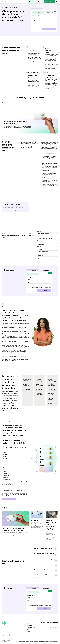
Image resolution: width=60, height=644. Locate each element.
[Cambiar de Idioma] (10, 635)
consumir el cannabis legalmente (11, 129)
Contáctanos (33, 625)
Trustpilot (4, 102)
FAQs (33, 629)
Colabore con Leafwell (33, 627)
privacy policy (53, 25)
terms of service (46, 25)
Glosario (33, 631)
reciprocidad (21, 447)
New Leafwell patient (32, 270)
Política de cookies (33, 633)
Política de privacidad (33, 635)
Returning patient (46, 270)
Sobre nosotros (33, 621)
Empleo (33, 623)
